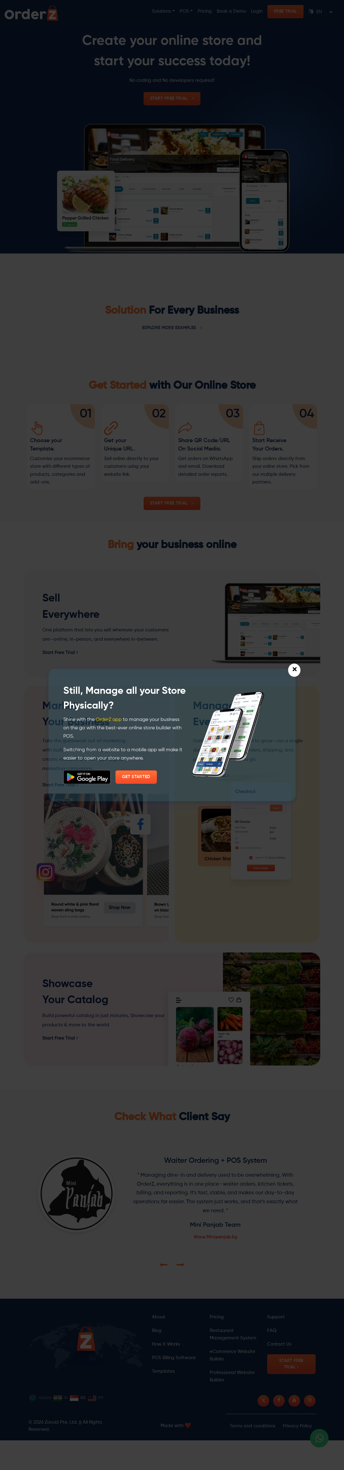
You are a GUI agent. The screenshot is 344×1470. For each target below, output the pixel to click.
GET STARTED (136, 777)
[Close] (294, 670)
